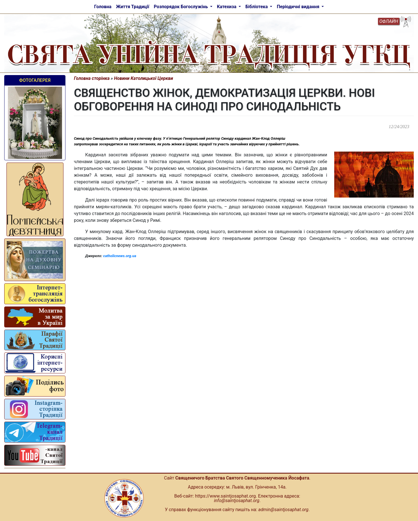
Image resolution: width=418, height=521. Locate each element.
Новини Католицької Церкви (143, 78)
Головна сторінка (92, 78)
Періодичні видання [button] (298, 6)
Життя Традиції (132, 6)
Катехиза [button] (227, 6)
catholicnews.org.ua (119, 256)
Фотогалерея (34, 80)
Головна (102, 6)
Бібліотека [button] (257, 6)
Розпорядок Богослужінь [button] (181, 6)
